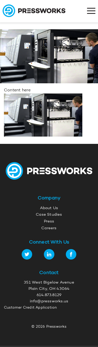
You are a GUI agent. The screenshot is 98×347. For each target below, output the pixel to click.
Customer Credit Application (30, 308)
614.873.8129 (49, 295)
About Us (49, 208)
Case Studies (49, 215)
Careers (48, 228)
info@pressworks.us (49, 301)
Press (49, 222)
